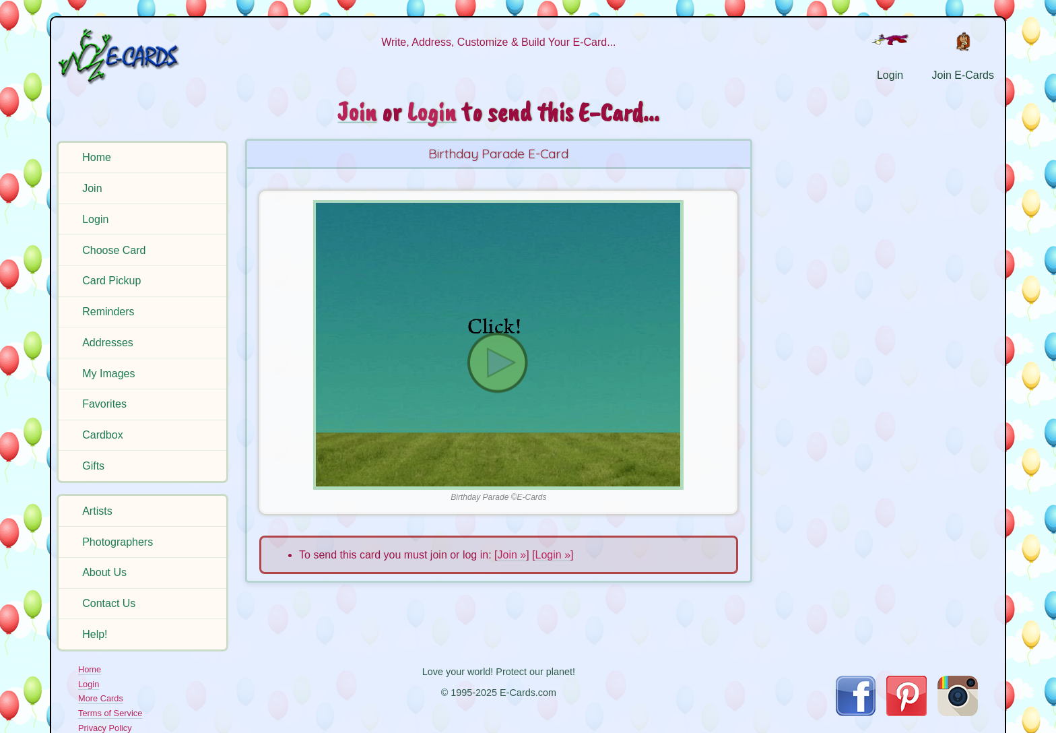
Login (95, 219)
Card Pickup (111, 280)
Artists (97, 511)
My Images (108, 373)
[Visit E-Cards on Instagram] (957, 712)
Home (96, 157)
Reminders (108, 311)
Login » (553, 555)
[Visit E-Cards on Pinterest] (906, 712)
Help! (94, 634)
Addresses (107, 342)
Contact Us (108, 603)
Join (92, 188)
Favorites (104, 404)
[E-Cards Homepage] (141, 56)
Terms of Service (110, 713)
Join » (511, 555)
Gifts (93, 466)
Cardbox (102, 435)
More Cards (100, 698)
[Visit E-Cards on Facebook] (856, 712)
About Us (104, 572)
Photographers (117, 542)
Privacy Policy (105, 728)
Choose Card (113, 250)
